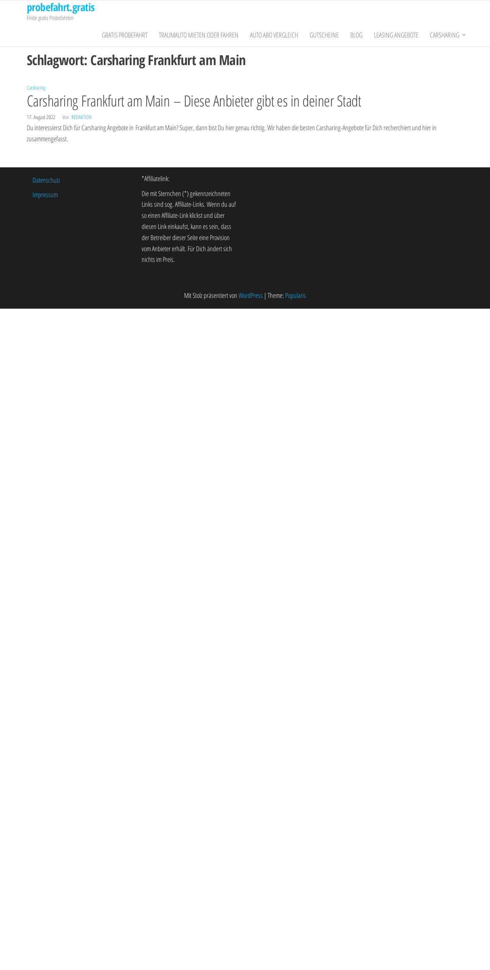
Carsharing (444, 34)
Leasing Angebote (396, 34)
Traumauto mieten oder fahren (198, 34)
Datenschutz (46, 180)
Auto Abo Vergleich (274, 34)
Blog (356, 34)
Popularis (295, 295)
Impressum (45, 194)
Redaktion (81, 117)
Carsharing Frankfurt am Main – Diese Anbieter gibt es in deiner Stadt (194, 100)
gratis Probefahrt (124, 34)
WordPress (250, 295)
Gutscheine (324, 34)
